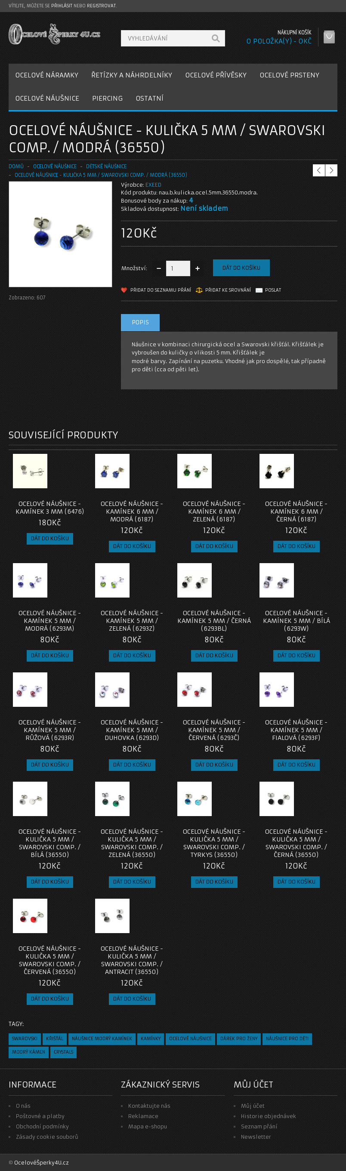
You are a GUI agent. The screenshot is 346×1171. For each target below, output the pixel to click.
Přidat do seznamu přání (160, 290)
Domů (16, 166)
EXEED (153, 185)
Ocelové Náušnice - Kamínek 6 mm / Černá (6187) (296, 511)
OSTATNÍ (150, 98)
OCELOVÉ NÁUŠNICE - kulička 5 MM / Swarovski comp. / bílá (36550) (50, 843)
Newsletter (256, 1137)
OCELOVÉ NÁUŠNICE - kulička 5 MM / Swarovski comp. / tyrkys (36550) (214, 843)
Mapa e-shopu (147, 1126)
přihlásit (61, 6)
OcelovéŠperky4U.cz (41, 1162)
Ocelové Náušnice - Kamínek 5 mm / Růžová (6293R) (50, 730)
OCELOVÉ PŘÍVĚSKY (216, 75)
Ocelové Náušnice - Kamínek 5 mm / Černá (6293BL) (214, 620)
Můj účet (253, 1106)
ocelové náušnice (190, 1039)
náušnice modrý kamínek (102, 1039)
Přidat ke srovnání (228, 290)
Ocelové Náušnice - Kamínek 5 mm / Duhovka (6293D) (132, 730)
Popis (140, 322)
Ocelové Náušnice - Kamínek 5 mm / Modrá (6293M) (50, 620)
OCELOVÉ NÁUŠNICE (47, 98)
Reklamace (143, 1116)
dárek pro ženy (238, 1039)
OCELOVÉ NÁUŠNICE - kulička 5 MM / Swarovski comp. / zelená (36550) (132, 843)
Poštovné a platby (40, 1116)
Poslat (273, 290)
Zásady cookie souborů (47, 1137)
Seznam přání (259, 1126)
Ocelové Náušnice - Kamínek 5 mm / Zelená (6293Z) (132, 620)
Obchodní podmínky (42, 1126)
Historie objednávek (268, 1116)
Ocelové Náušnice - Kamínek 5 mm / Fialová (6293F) (296, 730)
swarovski (24, 1039)
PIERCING (107, 98)
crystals (63, 1052)
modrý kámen (28, 1052)
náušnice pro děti (287, 1039)
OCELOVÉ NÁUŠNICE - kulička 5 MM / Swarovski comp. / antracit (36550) (132, 960)
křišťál (54, 1039)
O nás (23, 1106)
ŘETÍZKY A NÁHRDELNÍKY (131, 75)
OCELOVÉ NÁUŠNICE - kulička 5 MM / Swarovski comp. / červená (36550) (50, 960)
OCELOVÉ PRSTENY (289, 75)
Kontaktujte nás (149, 1106)
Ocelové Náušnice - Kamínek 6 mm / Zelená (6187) (214, 511)
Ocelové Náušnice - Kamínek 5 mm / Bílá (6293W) (296, 620)
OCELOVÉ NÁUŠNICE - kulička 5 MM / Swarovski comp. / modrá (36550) (101, 175)
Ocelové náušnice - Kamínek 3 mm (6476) (49, 507)
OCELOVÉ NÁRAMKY (46, 75)
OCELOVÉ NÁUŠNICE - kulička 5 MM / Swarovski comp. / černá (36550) (296, 843)
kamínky (151, 1039)
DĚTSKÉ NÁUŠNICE (106, 166)
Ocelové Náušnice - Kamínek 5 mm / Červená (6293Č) (214, 730)
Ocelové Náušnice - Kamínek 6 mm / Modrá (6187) (132, 511)
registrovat (101, 6)
